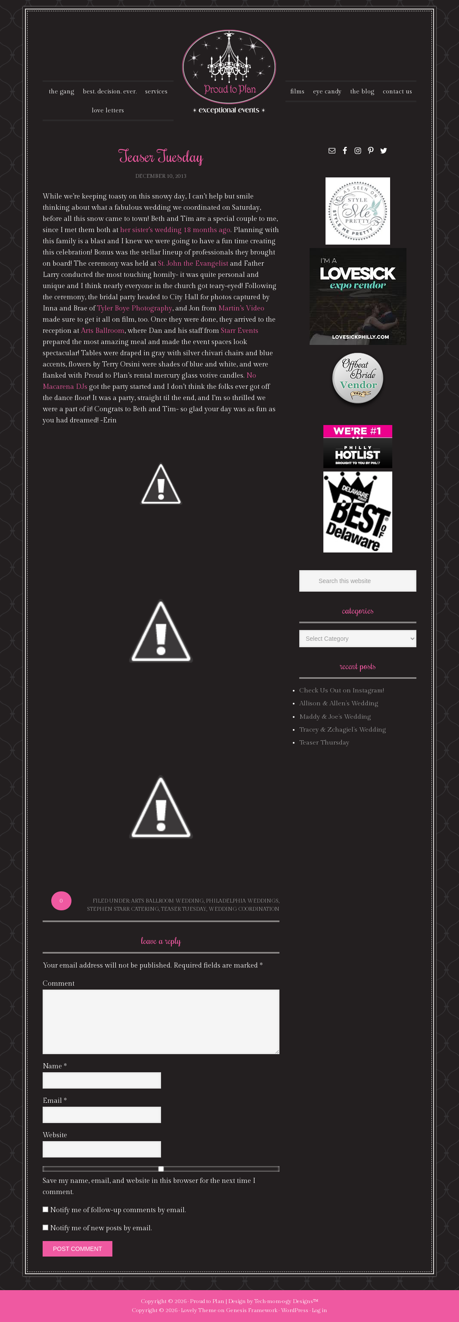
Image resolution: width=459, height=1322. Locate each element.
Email (55, 1101)
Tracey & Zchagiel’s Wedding (342, 729)
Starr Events (239, 331)
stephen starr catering (123, 909)
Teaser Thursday (324, 742)
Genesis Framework (251, 1310)
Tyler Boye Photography (134, 308)
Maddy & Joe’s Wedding (335, 716)
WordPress (294, 1310)
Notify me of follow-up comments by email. (118, 1210)
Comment (58, 984)
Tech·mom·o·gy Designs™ (286, 1301)
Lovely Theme (199, 1310)
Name (55, 1066)
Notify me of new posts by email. (101, 1228)
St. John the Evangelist (193, 264)
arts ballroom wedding (167, 901)
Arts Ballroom (102, 331)
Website (55, 1135)
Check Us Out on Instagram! (341, 690)
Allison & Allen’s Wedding (338, 703)
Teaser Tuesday (183, 909)
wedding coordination (243, 909)
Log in (319, 1310)
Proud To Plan (229, 71)
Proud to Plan (207, 1301)
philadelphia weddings (242, 901)
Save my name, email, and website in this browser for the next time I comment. (149, 1186)
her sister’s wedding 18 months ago (175, 230)
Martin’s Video (241, 308)
